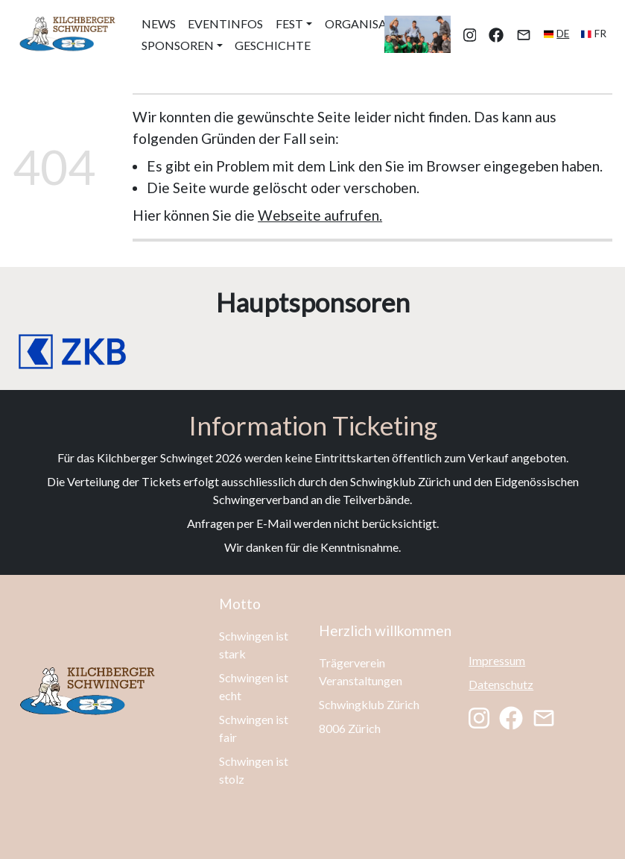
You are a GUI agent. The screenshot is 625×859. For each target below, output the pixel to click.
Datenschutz (501, 684)
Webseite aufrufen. (320, 215)
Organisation (371, 23)
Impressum (497, 660)
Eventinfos (225, 23)
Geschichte (273, 45)
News (159, 23)
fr (600, 34)
